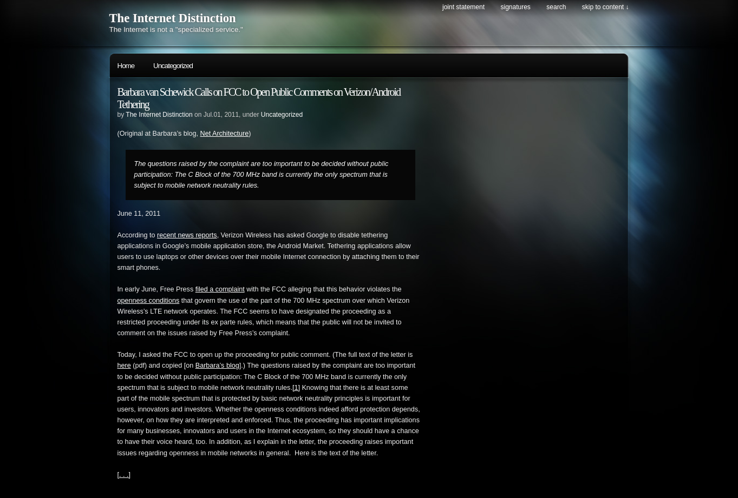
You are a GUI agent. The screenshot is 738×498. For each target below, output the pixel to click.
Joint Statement (463, 7)
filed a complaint (220, 289)
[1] (296, 387)
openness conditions (148, 300)
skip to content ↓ (605, 7)
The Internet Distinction (172, 18)
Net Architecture (224, 133)
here (124, 365)
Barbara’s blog (217, 365)
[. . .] (124, 475)
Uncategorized (173, 66)
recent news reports (187, 235)
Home (126, 66)
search (556, 7)
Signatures (515, 7)
